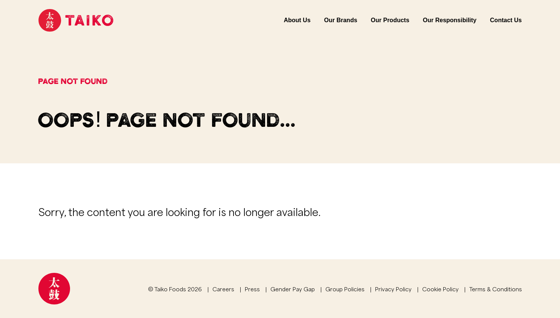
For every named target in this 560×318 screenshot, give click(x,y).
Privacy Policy (393, 289)
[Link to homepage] (75, 20)
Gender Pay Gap (292, 289)
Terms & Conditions (495, 289)
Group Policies (345, 289)
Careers (223, 289)
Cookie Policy (440, 289)
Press (252, 289)
